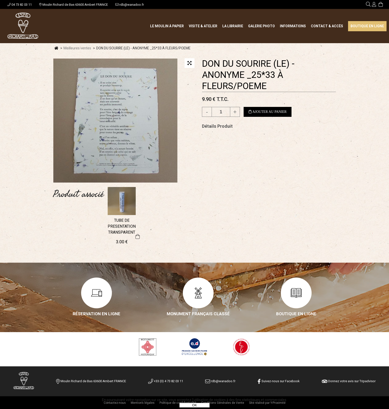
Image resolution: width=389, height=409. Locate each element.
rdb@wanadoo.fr (129, 4)
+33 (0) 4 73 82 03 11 (165, 381)
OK (194, 405)
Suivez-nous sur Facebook (279, 381)
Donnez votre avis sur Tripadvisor (349, 381)
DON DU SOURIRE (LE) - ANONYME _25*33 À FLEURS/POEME (248, 75)
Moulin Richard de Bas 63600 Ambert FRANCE (73, 4)
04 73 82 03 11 (19, 4)
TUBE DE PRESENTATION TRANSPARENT (122, 226)
